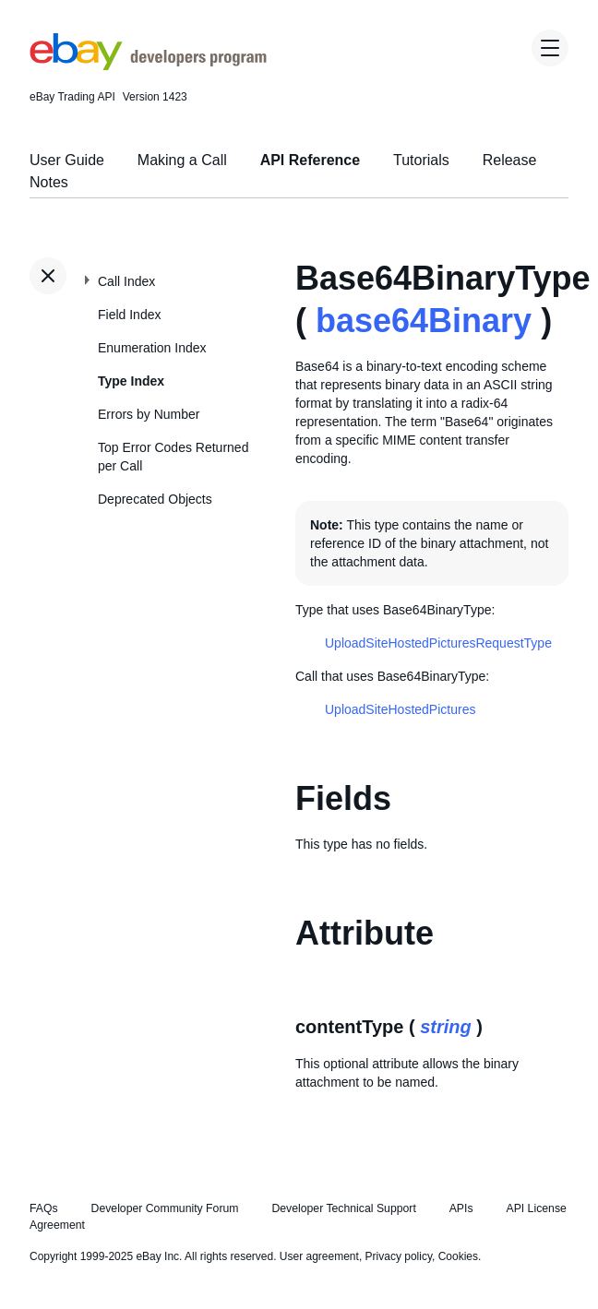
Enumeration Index (152, 347)
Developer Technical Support (343, 1208)
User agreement (319, 1256)
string (446, 1027)
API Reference (310, 160)
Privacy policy (398, 1256)
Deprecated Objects (155, 499)
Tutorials (421, 160)
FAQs (44, 1208)
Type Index (131, 381)
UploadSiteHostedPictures (400, 709)
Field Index (129, 314)
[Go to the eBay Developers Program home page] (148, 65)
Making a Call (182, 160)
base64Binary (424, 320)
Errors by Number (148, 414)
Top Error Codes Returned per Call (173, 456)
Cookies (458, 1256)
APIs (461, 1208)
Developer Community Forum (165, 1208)
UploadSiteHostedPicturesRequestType (438, 643)
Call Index (126, 281)
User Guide (67, 160)
